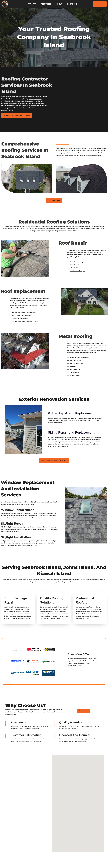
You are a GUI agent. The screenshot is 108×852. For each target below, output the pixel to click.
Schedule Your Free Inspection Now (18, 115)
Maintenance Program (77, 270)
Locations (72, 4)
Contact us (83, 713)
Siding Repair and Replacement (71, 432)
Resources (46, 4)
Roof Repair (73, 242)
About (59, 4)
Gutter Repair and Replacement (71, 413)
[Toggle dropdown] (37, 4)
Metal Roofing (75, 335)
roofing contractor (35, 99)
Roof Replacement (23, 290)
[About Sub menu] (64, 4)
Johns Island (26, 105)
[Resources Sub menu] (52, 4)
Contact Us (99, 4)
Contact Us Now (54, 200)
